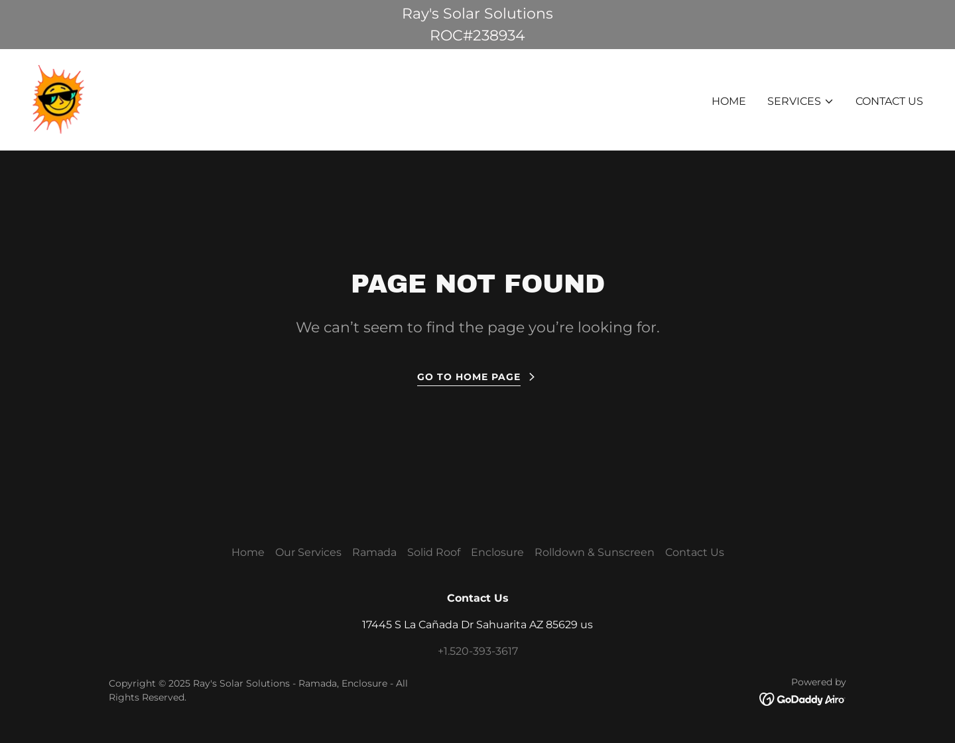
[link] (58, 98)
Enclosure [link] (497, 552)
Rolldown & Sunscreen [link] (595, 552)
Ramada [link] (374, 552)
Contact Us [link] (889, 101)
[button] (800, 101)
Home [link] (729, 101)
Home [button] (248, 552)
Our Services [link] (308, 552)
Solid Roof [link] (433, 552)
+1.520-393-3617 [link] (478, 651)
